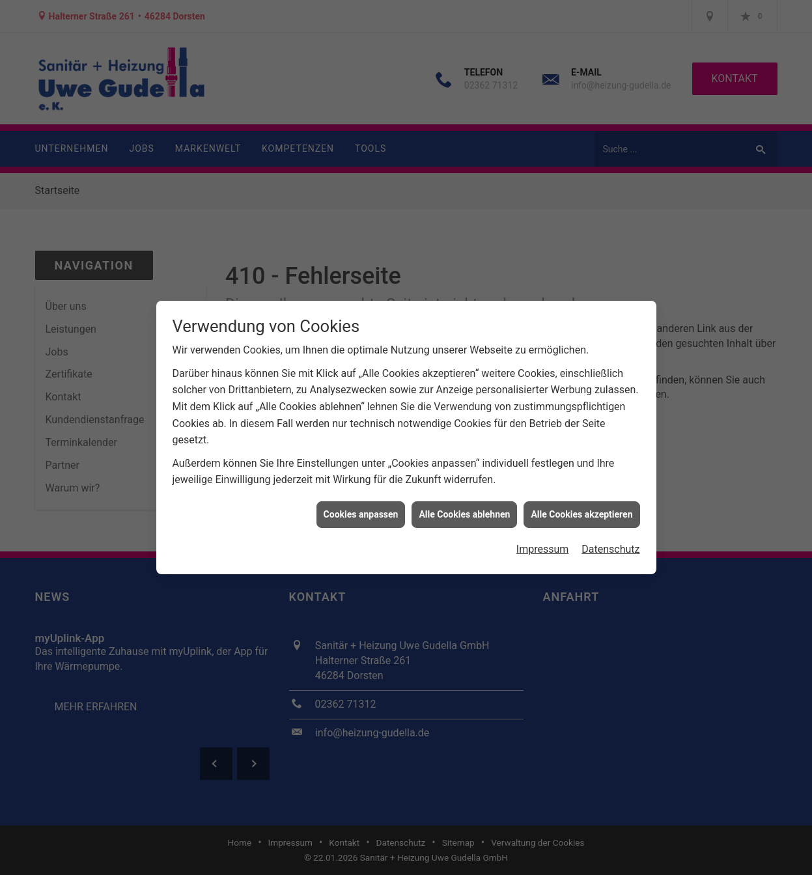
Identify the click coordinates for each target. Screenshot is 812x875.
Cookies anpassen (361, 509)
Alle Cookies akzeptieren (581, 509)
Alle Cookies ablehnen (464, 509)
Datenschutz (610, 544)
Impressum (542, 544)
